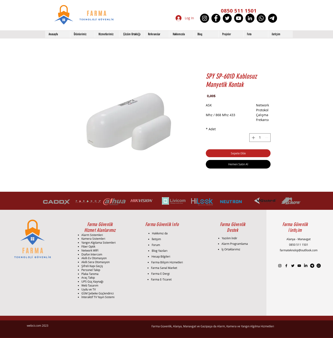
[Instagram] (204, 18)
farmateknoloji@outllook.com (299, 250)
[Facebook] (215, 18)
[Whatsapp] (261, 18)
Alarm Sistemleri (92, 235)
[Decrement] (267, 138)
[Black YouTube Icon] (299, 266)
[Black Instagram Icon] (280, 266)
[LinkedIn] (249, 18)
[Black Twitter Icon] (293, 266)
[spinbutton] (260, 138)
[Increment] (253, 138)
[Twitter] (227, 18)
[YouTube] (238, 18)
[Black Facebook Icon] (286, 266)
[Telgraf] (272, 18)
